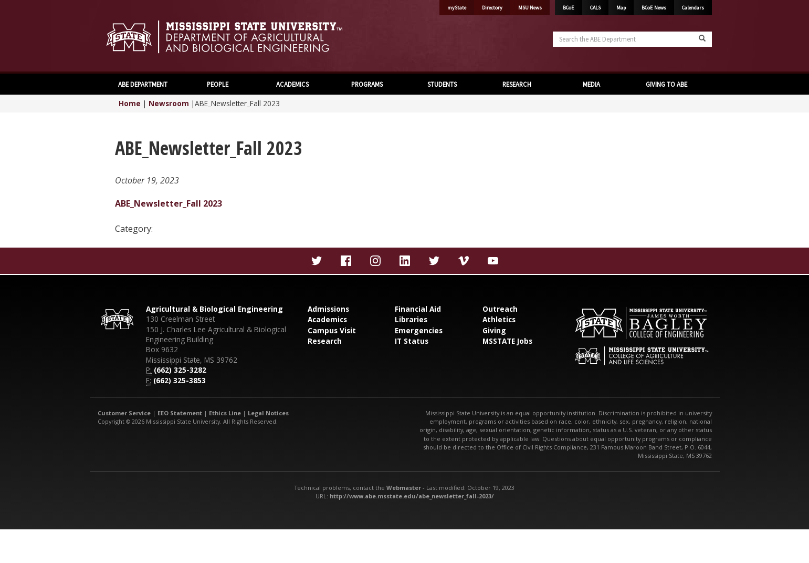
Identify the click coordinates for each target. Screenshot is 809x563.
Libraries (411, 319)
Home (130, 103)
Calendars (693, 7)
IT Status (411, 341)
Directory (492, 7)
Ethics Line (225, 413)
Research (325, 341)
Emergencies (419, 330)
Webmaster (403, 488)
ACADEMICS (292, 84)
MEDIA (591, 84)
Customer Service (124, 413)
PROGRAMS (367, 84)
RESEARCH (516, 84)
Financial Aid (418, 309)
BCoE (568, 7)
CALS (595, 7)
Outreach (500, 309)
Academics (327, 319)
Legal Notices (268, 413)
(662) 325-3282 (180, 370)
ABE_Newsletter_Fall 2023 (168, 203)
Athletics (499, 319)
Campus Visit (332, 330)
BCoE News (654, 7)
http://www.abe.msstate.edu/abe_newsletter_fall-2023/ (412, 496)
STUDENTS (442, 84)
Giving (494, 330)
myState (456, 7)
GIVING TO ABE (666, 84)
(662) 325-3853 (179, 380)
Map (621, 7)
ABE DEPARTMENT (142, 84)
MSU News (530, 7)
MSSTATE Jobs (507, 341)
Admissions (328, 309)
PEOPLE (217, 84)
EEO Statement (179, 413)
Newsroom (169, 103)
